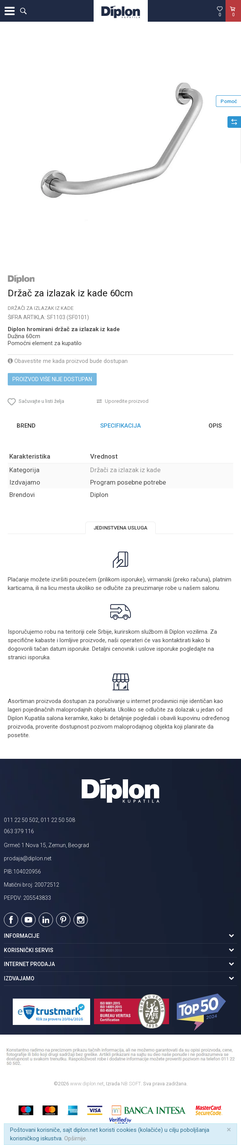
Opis (215, 425)
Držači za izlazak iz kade (40, 308)
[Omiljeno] (220, 11)
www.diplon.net (87, 1084)
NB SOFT (131, 1084)
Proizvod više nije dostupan (52, 379)
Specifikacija (120, 425)
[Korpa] (233, 19)
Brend (26, 425)
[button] (23, 11)
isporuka (39, 657)
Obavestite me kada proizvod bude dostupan (68, 361)
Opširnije (75, 1138)
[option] (120, 152)
